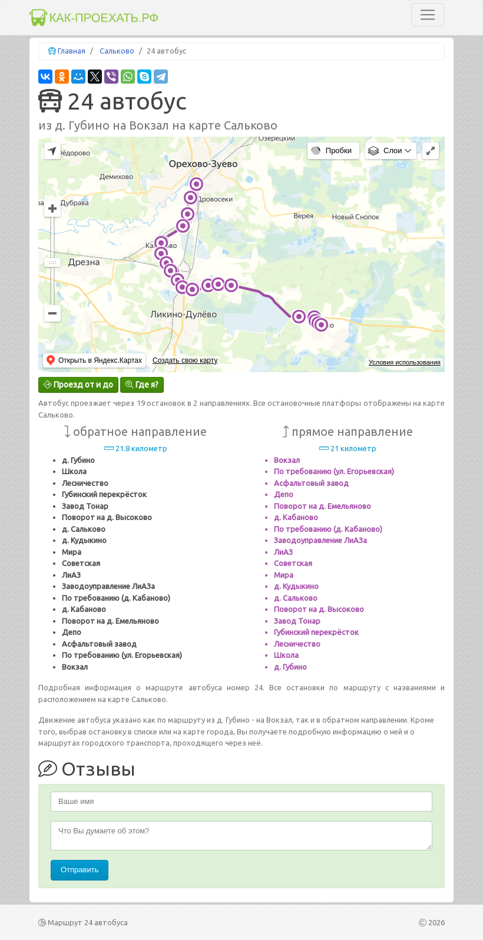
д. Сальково (83, 529)
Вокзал (75, 667)
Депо (71, 632)
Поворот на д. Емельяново (110, 621)
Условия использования (405, 362)
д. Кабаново (84, 609)
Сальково (117, 51)
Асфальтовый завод (99, 644)
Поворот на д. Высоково (107, 517)
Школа (74, 471)
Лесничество (85, 483)
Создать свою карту (185, 360)
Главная (71, 51)
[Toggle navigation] (427, 15)
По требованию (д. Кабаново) (116, 598)
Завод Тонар (85, 506)
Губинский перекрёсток (104, 494)
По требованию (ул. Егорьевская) (122, 655)
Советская (81, 563)
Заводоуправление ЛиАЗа (108, 586)
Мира (71, 552)
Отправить (79, 869)
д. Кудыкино (84, 540)
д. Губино (78, 460)
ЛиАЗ (71, 575)
